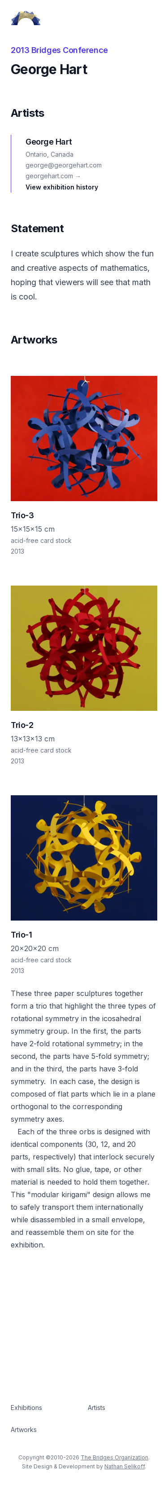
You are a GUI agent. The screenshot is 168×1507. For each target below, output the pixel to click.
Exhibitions (26, 1407)
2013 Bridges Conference (59, 50)
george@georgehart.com (64, 165)
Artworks (24, 1429)
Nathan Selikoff (124, 1466)
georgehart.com (53, 176)
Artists (96, 1407)
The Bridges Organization (114, 1457)
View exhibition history (62, 187)
